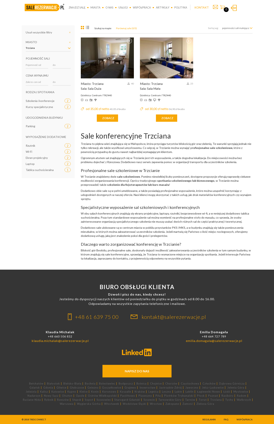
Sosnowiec (104, 399)
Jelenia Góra (235, 387)
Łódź (226, 391)
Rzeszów (63, 399)
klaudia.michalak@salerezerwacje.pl (60, 341)
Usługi (123, 7)
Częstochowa (190, 383)
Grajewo (130, 387)
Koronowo (109, 391)
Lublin (190, 391)
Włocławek (111, 404)
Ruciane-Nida (32, 399)
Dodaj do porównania (129, 40)
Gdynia (48, 387)
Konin (95, 391)
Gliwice (61, 387)
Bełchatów (36, 383)
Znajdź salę (77, 7)
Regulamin (209, 419)
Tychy (229, 399)
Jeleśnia (31, 391)
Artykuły (162, 7)
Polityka (180, 7)
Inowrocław (148, 387)
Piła (158, 395)
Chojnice (156, 383)
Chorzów (171, 383)
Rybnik (49, 399)
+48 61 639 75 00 (97, 317)
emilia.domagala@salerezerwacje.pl (214, 341)
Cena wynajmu (37, 75)
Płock (201, 395)
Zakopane (172, 404)
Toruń (203, 399)
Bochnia (90, 383)
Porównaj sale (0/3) (126, 28)
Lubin (178, 391)
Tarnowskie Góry (170, 399)
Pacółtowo (127, 395)
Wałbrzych (244, 399)
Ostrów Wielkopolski (102, 395)
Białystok (53, 383)
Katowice (57, 391)
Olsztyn (67, 395)
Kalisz (44, 391)
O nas (109, 7)
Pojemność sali (38, 58)
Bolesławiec (107, 383)
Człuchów (209, 383)
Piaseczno (145, 395)
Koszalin (125, 391)
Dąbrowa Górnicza (232, 383)
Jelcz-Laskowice (213, 387)
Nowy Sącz (51, 395)
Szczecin (149, 399)
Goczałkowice (111, 387)
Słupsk (76, 399)
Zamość (187, 404)
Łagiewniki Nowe (208, 391)
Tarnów (190, 399)
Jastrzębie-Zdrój (170, 387)
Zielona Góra (205, 404)
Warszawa (67, 404)
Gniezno (93, 387)
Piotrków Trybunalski (179, 395)
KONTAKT (201, 7)
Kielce (84, 391)
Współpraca (142, 7)
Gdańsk (35, 387)
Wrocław (156, 404)
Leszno (166, 391)
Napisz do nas (137, 371)
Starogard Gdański (127, 399)
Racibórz (227, 395)
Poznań (213, 395)
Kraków (140, 391)
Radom (241, 395)
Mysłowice (240, 391)
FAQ (226, 419)
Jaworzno (191, 387)
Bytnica (141, 383)
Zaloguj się (234, 8)
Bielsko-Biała (72, 383)
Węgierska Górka (89, 404)
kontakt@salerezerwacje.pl (174, 317)
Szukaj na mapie (102, 28)
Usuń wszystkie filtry (39, 32)
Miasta (95, 7)
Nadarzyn (34, 395)
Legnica (153, 391)
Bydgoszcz (126, 383)
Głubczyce (77, 387)
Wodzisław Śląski (134, 404)
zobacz (108, 118)
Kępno (71, 391)
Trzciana (216, 399)
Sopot (89, 399)
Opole (80, 395)
